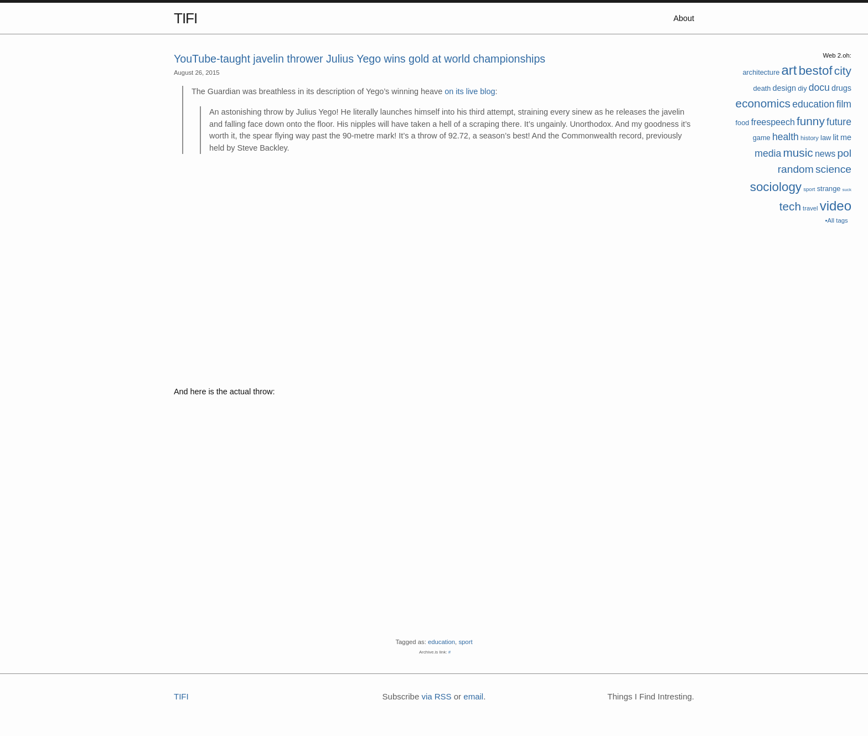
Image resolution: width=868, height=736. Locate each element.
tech (790, 206)
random (796, 169)
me (845, 137)
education (813, 104)
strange (829, 188)
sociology (776, 187)
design (784, 88)
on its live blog (470, 91)
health (785, 136)
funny (811, 121)
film (843, 104)
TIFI (185, 18)
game (762, 137)
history (809, 138)
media (768, 153)
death (762, 88)
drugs (841, 88)
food (743, 123)
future (838, 121)
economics (763, 103)
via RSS (436, 696)
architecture (760, 72)
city (842, 70)
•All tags (836, 220)
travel (810, 208)
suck (847, 189)
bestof (816, 71)
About (683, 18)
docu (819, 87)
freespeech (773, 122)
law (825, 137)
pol (844, 153)
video (835, 205)
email (473, 696)
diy (802, 88)
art (789, 70)
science (833, 169)
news (825, 153)
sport (809, 189)
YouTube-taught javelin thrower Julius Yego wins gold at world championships (359, 59)
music (798, 152)
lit (835, 137)
